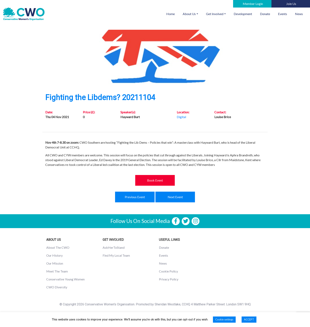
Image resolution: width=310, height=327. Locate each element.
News (299, 14)
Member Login (253, 4)
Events (282, 14)
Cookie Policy (168, 271)
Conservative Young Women (65, 279)
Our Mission (54, 263)
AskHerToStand (114, 247)
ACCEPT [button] (249, 319)
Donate (265, 14)
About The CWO (57, 247)
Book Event (155, 180)
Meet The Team (57, 271)
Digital (181, 117)
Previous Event (135, 197)
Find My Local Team (116, 255)
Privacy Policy (168, 279)
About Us (189, 14)
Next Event (175, 197)
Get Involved (214, 14)
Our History (54, 255)
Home (172, 13)
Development (243, 14)
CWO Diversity (56, 287)
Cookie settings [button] (224, 319)
